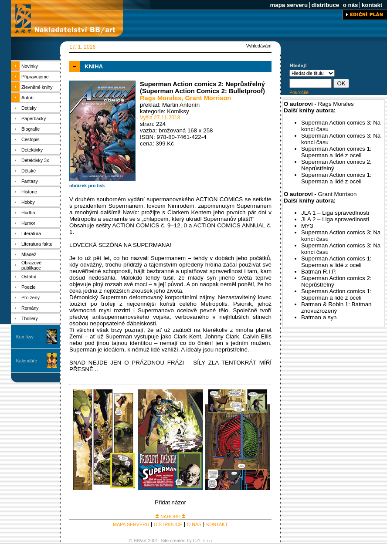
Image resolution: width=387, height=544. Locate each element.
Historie (29, 191)
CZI (196, 540)
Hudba (28, 212)
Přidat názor (170, 502)
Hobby (28, 202)
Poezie (28, 287)
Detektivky (32, 149)
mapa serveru (288, 5)
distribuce (325, 5)
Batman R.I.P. (318, 271)
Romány (30, 308)
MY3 (307, 226)
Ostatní (28, 276)
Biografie (30, 129)
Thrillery (29, 318)
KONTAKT (217, 524)
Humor (28, 223)
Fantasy (29, 181)
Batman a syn (319, 317)
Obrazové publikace (31, 265)
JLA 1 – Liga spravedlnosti (335, 212)
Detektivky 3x (35, 160)
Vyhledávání (259, 45)
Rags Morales (160, 98)
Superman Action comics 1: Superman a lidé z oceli (336, 152)
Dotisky (29, 108)
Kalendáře (26, 360)
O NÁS (194, 524)
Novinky (29, 66)
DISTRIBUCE (168, 524)
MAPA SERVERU (131, 524)
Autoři (27, 97)
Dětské (28, 170)
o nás (350, 5)
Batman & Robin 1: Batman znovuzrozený (336, 307)
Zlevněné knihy (37, 87)
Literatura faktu (36, 244)
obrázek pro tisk (87, 185)
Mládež (28, 254)
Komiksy (25, 336)
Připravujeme (35, 76)
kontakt (372, 5)
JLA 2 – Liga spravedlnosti (335, 219)
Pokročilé (299, 92)
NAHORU (170, 516)
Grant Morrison (208, 98)
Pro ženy (30, 297)
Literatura (31, 233)
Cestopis (30, 139)
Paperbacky (33, 118)
